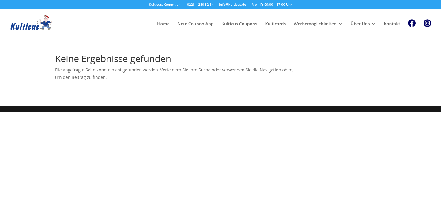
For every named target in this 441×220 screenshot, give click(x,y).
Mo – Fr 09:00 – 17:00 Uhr (272, 5)
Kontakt (392, 24)
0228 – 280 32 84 (200, 5)
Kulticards (275, 24)
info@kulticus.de (232, 5)
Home (163, 24)
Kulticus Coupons (239, 24)
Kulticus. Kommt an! (165, 5)
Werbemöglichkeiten (315, 24)
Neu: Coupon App (195, 24)
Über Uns (360, 24)
